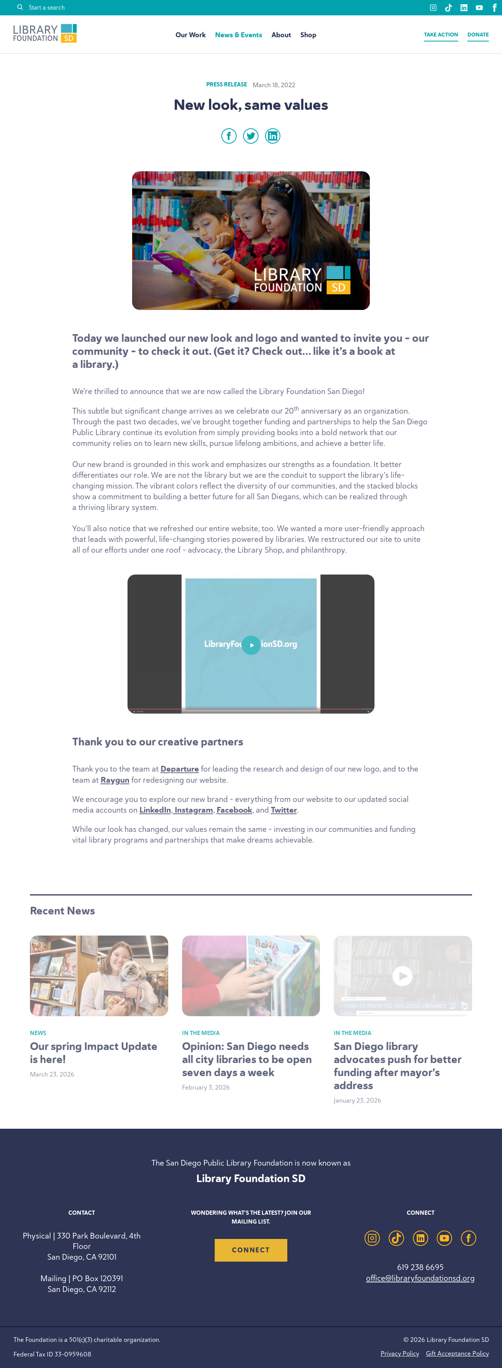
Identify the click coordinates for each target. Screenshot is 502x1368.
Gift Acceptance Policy (457, 1353)
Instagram (193, 810)
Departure (180, 768)
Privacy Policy (400, 1353)
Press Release (226, 84)
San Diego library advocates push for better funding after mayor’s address (397, 1066)
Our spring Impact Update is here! (93, 1053)
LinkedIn (155, 810)
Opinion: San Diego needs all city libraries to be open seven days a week (247, 1059)
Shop (308, 35)
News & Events (238, 35)
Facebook (234, 810)
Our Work (191, 35)
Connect (251, 1250)
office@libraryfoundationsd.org (420, 1278)
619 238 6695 (420, 1267)
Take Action (441, 34)
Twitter (284, 810)
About (281, 35)
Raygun (115, 780)
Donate (478, 34)
